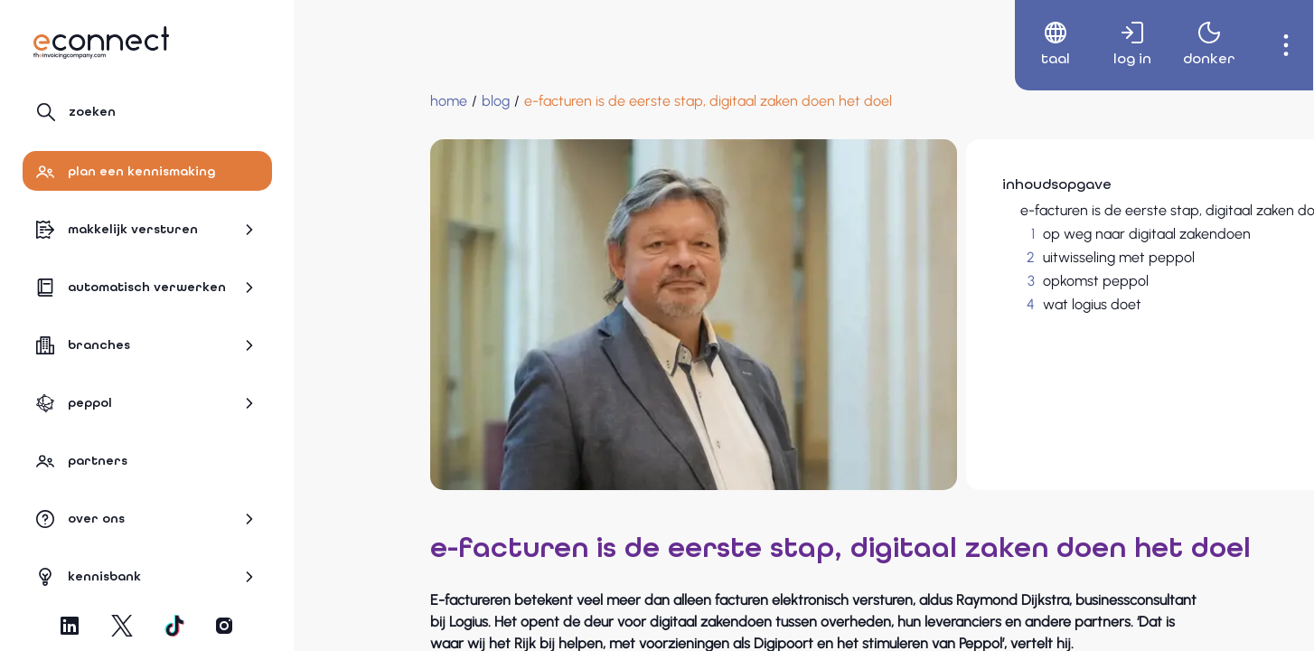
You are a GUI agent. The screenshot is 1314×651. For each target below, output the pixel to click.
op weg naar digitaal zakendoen (1000, 233)
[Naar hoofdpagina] (101, 42)
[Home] (334, 101)
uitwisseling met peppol (972, 257)
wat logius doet (945, 304)
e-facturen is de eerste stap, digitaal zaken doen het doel (1058, 210)
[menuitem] (1036, 45)
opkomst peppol (949, 280)
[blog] (382, 101)
